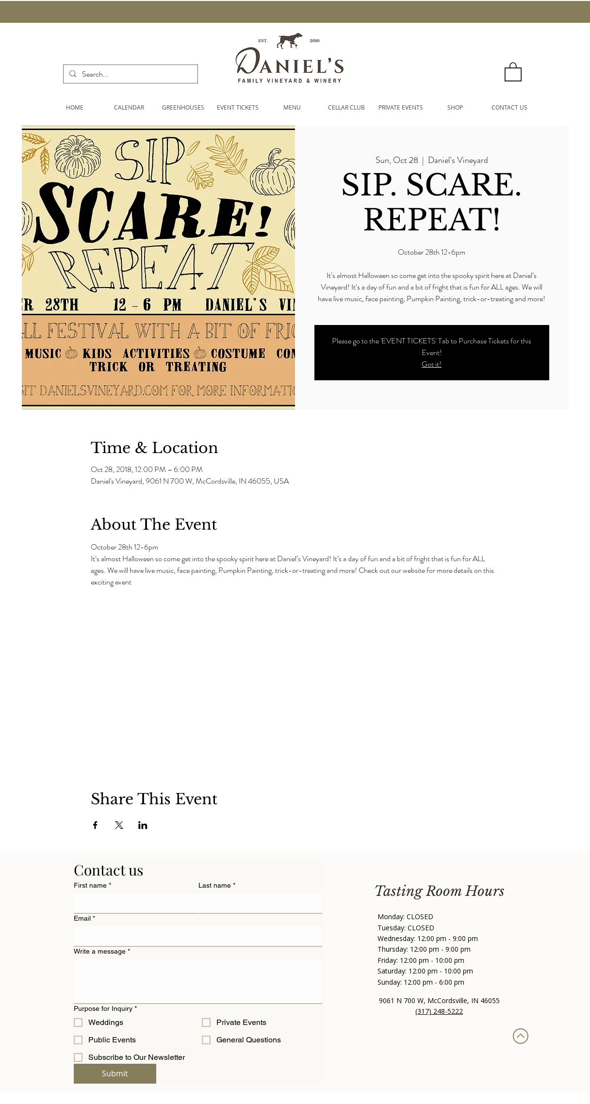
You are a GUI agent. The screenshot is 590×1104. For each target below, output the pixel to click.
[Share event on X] (119, 825)
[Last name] (257, 903)
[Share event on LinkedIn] (143, 825)
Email (84, 918)
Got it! (432, 364)
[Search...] (129, 74)
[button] (513, 71)
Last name (216, 885)
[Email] (195, 936)
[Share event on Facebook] (95, 825)
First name (92, 885)
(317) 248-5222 (439, 1011)
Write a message (102, 951)
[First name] (133, 903)
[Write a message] (198, 981)
